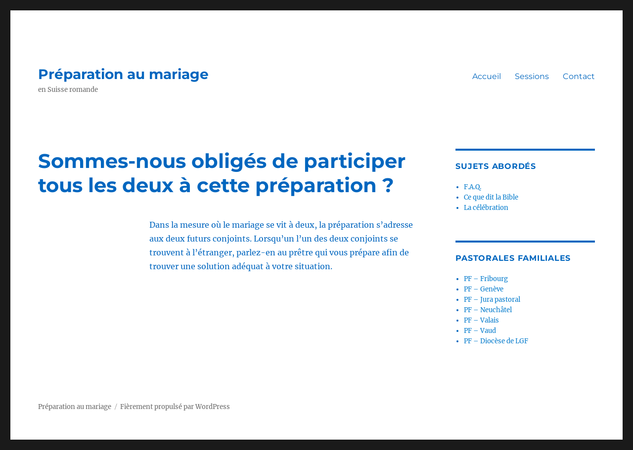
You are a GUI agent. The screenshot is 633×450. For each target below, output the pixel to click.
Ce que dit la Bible (491, 197)
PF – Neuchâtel (488, 310)
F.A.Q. (472, 187)
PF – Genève (483, 289)
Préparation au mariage (123, 74)
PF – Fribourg (486, 279)
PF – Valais (481, 320)
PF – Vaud (480, 331)
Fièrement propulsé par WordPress (175, 407)
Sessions (532, 76)
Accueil (486, 76)
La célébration (486, 208)
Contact (579, 76)
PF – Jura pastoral (492, 299)
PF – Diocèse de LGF (496, 341)
